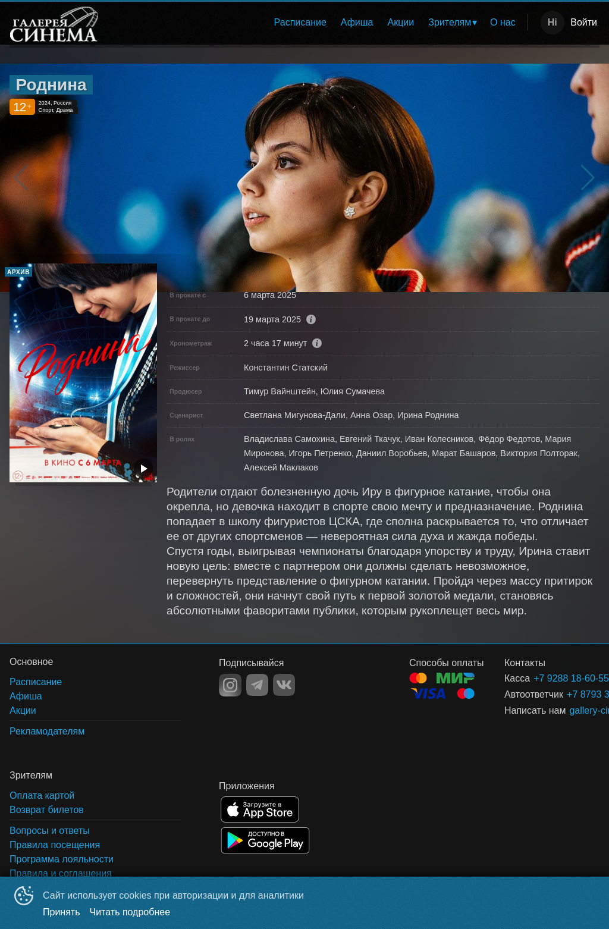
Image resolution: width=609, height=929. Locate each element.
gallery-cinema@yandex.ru (570, 710)
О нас (503, 22)
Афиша (357, 22)
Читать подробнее (130, 912)
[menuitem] (300, 22)
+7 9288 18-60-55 (552, 678)
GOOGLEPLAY (265, 840)
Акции (401, 22)
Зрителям (449, 22)
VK (284, 685)
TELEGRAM (257, 685)
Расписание (300, 22)
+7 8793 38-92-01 (569, 694)
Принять (61, 912)
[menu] (316, 22)
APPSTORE (260, 809)
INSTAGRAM (230, 685)
